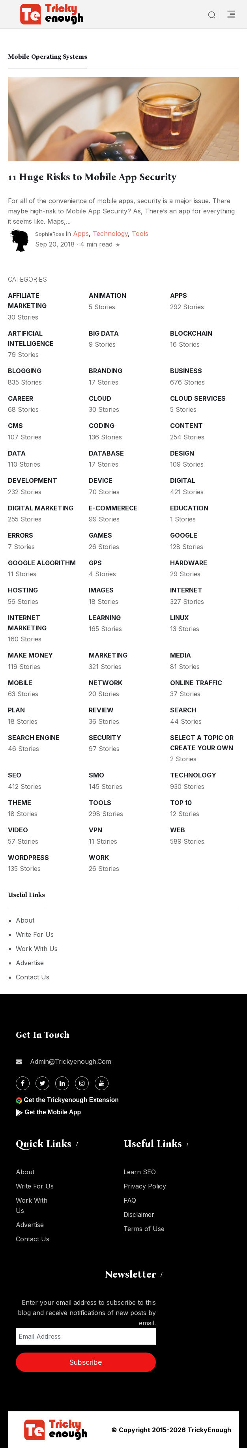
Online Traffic (196, 683)
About (25, 920)
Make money (30, 655)
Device (100, 480)
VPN (95, 830)
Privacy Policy (145, 1186)
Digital (182, 480)
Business (186, 371)
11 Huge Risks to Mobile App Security (92, 177)
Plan (16, 710)
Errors (20, 535)
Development (32, 480)
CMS (15, 426)
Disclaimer (139, 1214)
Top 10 (181, 803)
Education (189, 508)
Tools (140, 233)
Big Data (104, 333)
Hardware (188, 563)
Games (100, 535)
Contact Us (32, 977)
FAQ (130, 1200)
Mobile (20, 683)
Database (106, 453)
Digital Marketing (40, 508)
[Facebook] (23, 1083)
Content (186, 426)
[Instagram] (82, 1083)
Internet (186, 590)
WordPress (28, 857)
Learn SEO (140, 1172)
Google (183, 535)
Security (105, 738)
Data (17, 453)
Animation (107, 295)
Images (101, 590)
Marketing (108, 655)
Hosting (23, 590)
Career (20, 398)
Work (99, 857)
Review (101, 710)
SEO (14, 775)
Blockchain (191, 333)
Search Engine (34, 738)
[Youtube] (102, 1083)
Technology (110, 233)
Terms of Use (144, 1229)
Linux (179, 618)
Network (105, 683)
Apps (81, 233)
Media (180, 655)
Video (18, 830)
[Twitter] (42, 1083)
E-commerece (113, 508)
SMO (96, 775)
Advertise (30, 963)
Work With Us (37, 949)
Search (183, 710)
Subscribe (85, 1362)
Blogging (24, 371)
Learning (105, 618)
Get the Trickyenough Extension (72, 1100)
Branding (105, 371)
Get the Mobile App (53, 1112)
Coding (101, 426)
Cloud (100, 398)
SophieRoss (49, 234)
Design (182, 453)
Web (177, 830)
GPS (95, 563)
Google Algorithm (42, 563)
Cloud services (198, 398)
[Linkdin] (62, 1083)
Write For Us (35, 934)
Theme (19, 803)
